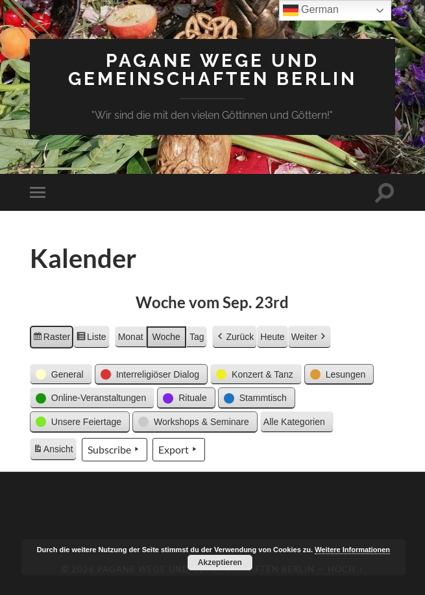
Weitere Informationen (352, 549)
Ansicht (54, 451)
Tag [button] (196, 337)
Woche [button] (166, 337)
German (311, 10)
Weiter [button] (309, 337)
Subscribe (114, 449)
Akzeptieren (220, 562)
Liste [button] (91, 338)
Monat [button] (130, 337)
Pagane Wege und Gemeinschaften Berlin (212, 70)
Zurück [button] (234, 337)
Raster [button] (51, 338)
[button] (61, 374)
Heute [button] (272, 337)
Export (178, 449)
